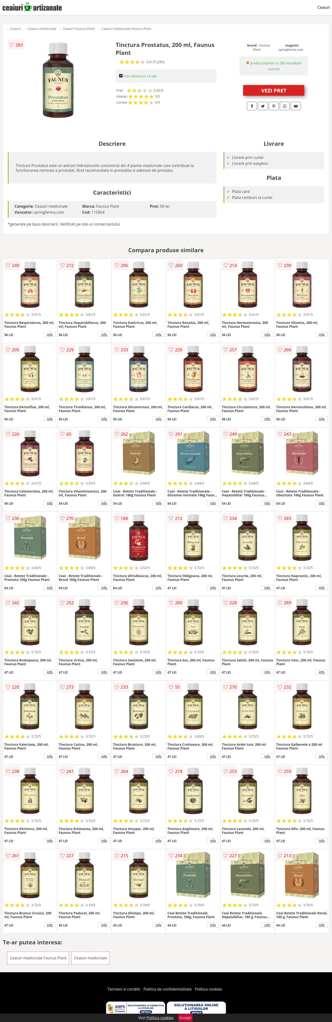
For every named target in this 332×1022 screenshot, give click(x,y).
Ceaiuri (324, 7)
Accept (185, 1017)
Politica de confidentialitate (167, 989)
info (50, 334)
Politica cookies (208, 989)
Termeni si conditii (123, 989)
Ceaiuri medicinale (42, 28)
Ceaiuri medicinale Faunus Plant (126, 28)
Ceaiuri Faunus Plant (79, 28)
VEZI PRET (273, 90)
